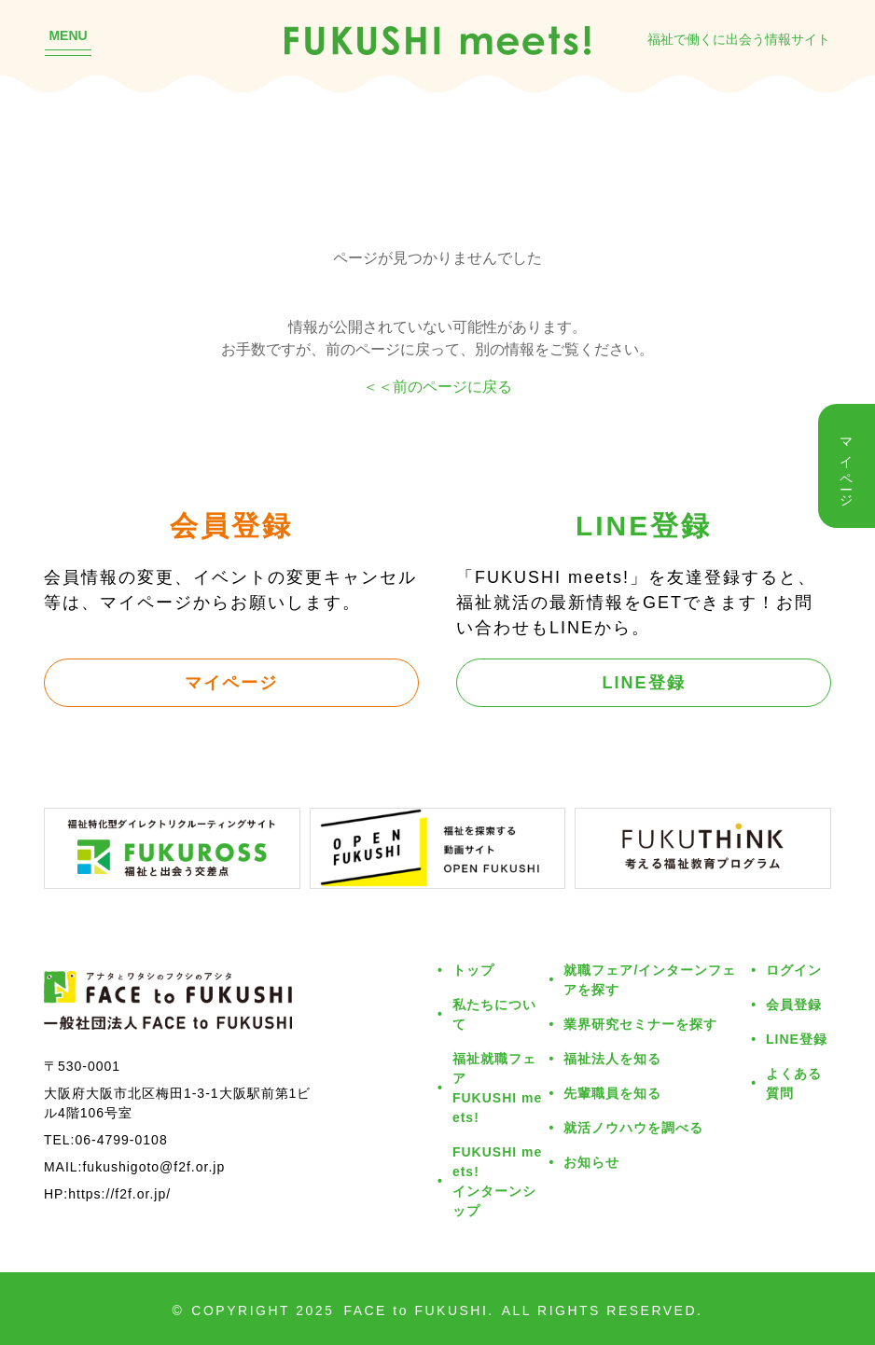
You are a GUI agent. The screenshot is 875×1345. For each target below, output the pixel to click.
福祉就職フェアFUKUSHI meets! (497, 1087)
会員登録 (794, 1004)
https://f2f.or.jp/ (119, 1193)
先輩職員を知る (612, 1093)
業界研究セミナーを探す (640, 1024)
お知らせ (591, 1162)
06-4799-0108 (121, 1139)
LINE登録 (644, 681)
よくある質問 (794, 1083)
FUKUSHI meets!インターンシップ (497, 1180)
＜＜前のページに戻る (437, 386)
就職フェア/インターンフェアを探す (649, 979)
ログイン (794, 970)
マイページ (231, 681)
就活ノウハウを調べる (633, 1127)
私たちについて (494, 1014)
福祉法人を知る (612, 1058)
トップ (473, 970)
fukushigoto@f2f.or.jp (153, 1166)
